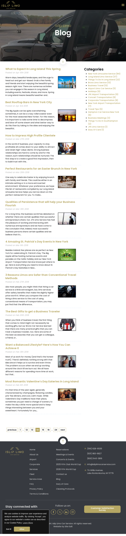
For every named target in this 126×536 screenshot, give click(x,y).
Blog (58, 481)
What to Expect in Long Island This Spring (34, 69)
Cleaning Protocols (65, 491)
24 (56, 432)
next (63, 432)
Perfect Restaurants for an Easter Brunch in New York (42, 168)
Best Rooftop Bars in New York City (29, 102)
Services (34, 471)
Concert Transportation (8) (102, 97)
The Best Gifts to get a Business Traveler (33, 311)
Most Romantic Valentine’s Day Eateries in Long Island (38, 381)
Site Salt (69, 528)
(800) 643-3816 (94, 460)
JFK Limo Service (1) (98, 126)
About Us (34, 456)
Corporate (35, 466)
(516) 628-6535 (94, 450)
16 (48, 432)
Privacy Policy (36, 491)
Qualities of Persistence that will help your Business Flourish (41, 203)
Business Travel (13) (98, 85)
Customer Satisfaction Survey (102, 511)
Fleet (32, 476)
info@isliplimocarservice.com (101, 466)
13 (32, 432)
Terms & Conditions (39, 495)
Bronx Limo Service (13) (99, 82)
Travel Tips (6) (95, 109)
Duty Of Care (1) (96, 129)
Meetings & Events (65, 456)
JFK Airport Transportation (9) (103, 94)
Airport (33, 461)
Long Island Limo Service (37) (102, 76)
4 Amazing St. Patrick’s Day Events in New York (38, 241)
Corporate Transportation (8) (103, 100)
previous (12, 432)
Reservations (62, 451)
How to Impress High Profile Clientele (31, 135)
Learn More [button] (28, 523)
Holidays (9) (94, 91)
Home (32, 451)
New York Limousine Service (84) (104, 73)
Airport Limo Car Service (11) (102, 88)
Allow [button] (22, 529)
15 (43, 432)
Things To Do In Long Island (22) (104, 79)
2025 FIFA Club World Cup (68, 466)
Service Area (36, 481)
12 (27, 432)
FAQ (32, 486)
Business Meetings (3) (99, 118)
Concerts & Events (65, 461)
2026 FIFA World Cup (66, 471)
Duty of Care (62, 486)
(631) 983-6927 (94, 455)
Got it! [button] (8, 529)
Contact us (61, 476)
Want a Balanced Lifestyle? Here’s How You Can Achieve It (39, 345)
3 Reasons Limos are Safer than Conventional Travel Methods (42, 275)
